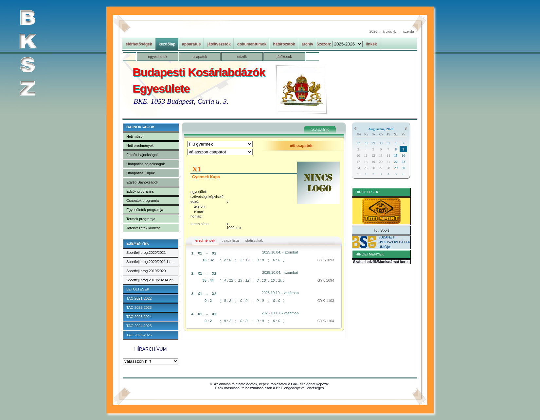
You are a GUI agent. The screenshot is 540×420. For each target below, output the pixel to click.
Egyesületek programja (144, 210)
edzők (242, 57)
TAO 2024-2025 (139, 326)
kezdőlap (167, 44)
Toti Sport (381, 230)
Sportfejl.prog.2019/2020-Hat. (149, 280)
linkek (371, 44)
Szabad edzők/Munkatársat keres (381, 262)
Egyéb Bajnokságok (142, 182)
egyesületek (157, 57)
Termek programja (140, 219)
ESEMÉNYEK (137, 243)
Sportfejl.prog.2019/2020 (146, 271)
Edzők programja (139, 191)
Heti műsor (135, 136)
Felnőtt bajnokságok (142, 155)
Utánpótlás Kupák (140, 173)
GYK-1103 (325, 301)
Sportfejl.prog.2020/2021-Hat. (149, 262)
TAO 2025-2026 (139, 335)
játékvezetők (218, 44)
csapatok (199, 57)
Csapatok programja (142, 200)
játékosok (284, 57)
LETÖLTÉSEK (137, 289)
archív (307, 44)
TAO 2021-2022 (139, 298)
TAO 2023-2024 (139, 317)
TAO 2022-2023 (139, 307)
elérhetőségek (139, 44)
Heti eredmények (139, 146)
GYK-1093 (325, 260)
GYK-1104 (325, 321)
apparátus (191, 44)
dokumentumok (251, 44)
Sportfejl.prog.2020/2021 (146, 252)
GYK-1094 (325, 280)
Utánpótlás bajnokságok (145, 164)
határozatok (284, 44)
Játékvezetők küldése (143, 228)
